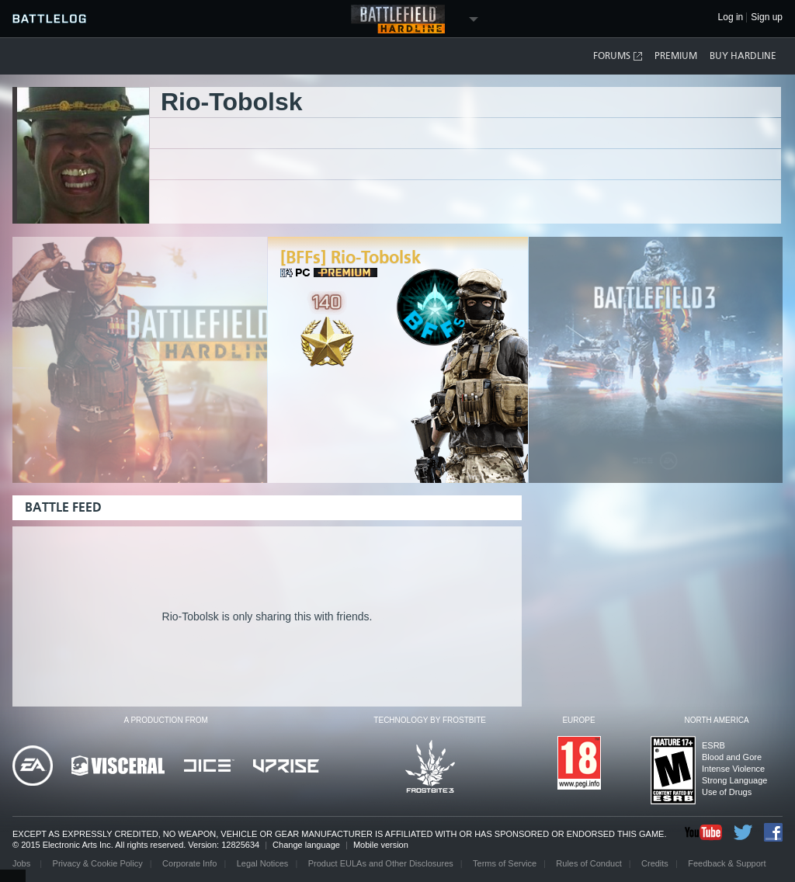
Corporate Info (189, 863)
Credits (654, 863)
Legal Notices (263, 863)
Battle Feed (63, 507)
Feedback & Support (726, 863)
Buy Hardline (743, 55)
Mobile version (380, 844)
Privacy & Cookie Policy (98, 863)
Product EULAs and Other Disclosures (380, 863)
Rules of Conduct (588, 863)
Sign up (767, 17)
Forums (618, 56)
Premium (675, 55)
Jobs (22, 863)
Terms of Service (504, 863)
